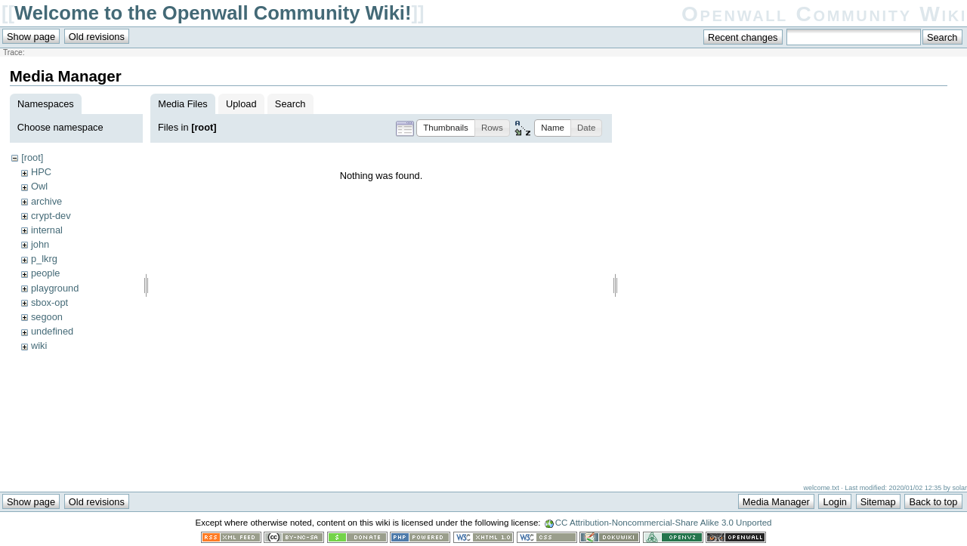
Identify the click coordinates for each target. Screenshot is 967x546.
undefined (52, 331)
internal (47, 230)
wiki (39, 345)
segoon (47, 316)
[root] (32, 157)
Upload (241, 104)
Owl (39, 186)
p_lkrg (44, 258)
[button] (445, 128)
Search (290, 104)
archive (46, 201)
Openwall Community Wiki (824, 14)
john (40, 244)
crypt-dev (51, 215)
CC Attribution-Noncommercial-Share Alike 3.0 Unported (663, 522)
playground (55, 288)
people (45, 273)
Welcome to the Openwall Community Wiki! (212, 12)
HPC (41, 171)
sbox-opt (49, 302)
